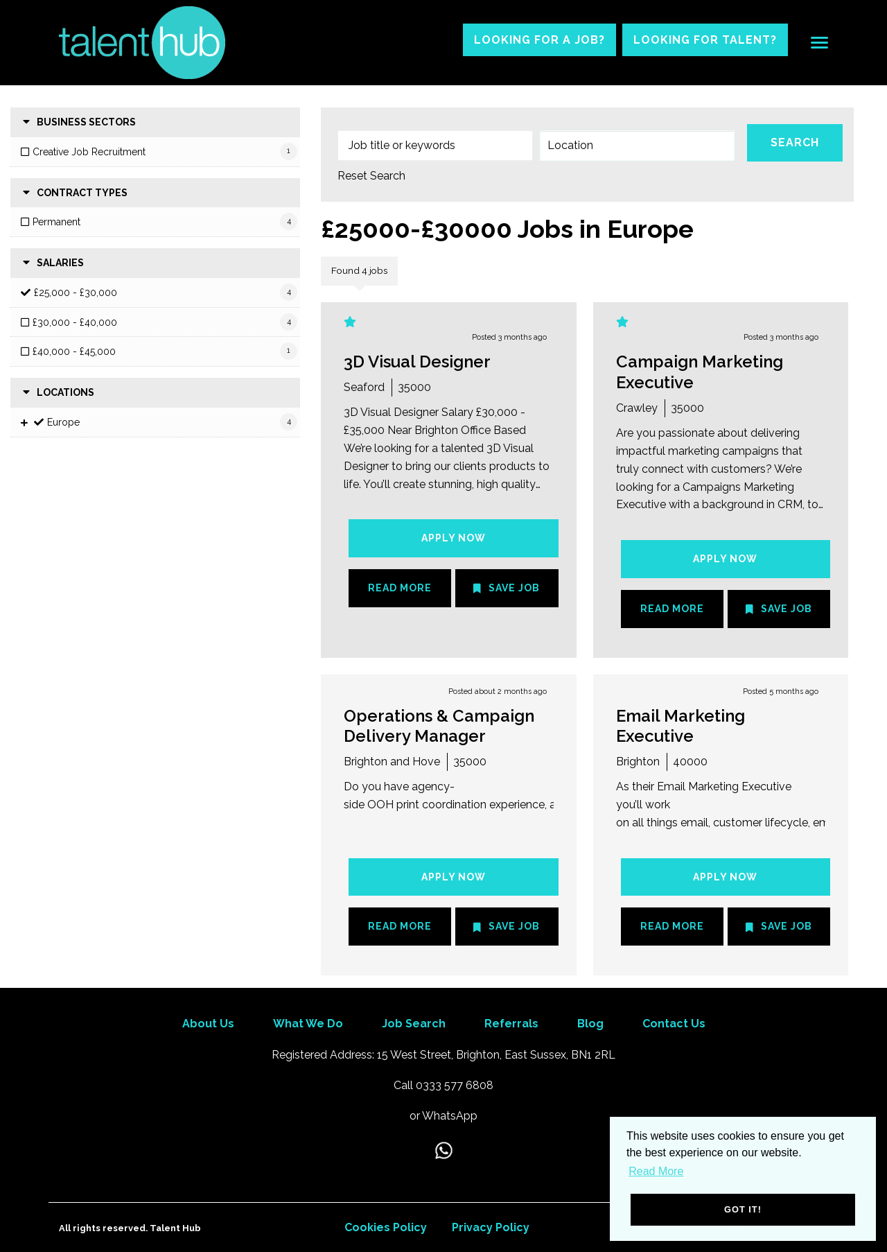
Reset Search (371, 176)
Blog (590, 1023)
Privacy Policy (490, 1227)
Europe (63, 422)
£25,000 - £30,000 (75, 292)
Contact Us (673, 1023)
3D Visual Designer (417, 361)
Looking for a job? (539, 39)
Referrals (511, 1023)
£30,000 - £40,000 (75, 322)
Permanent (56, 221)
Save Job (514, 587)
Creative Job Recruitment (89, 151)
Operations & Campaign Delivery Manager (439, 726)
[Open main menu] (814, 43)
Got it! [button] (743, 1209)
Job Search (414, 1023)
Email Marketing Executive (680, 726)
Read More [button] (656, 1171)
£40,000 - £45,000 (74, 351)
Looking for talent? (705, 39)
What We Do (308, 1023)
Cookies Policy (385, 1227)
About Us (208, 1023)
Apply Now (453, 538)
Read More (400, 587)
